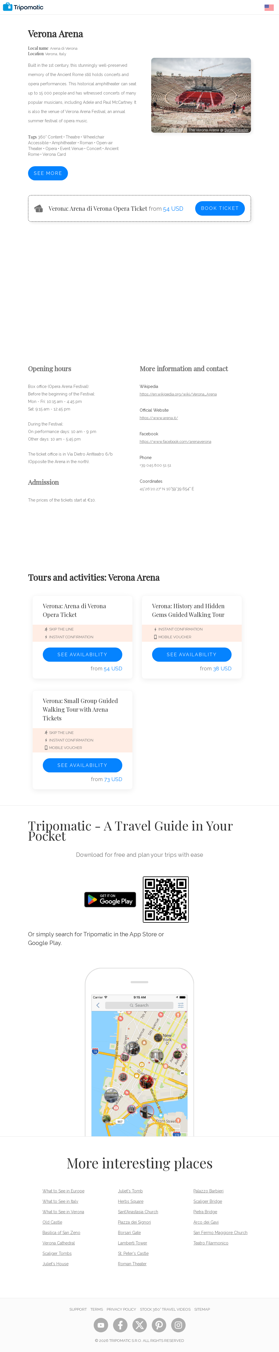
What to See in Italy (60, 1201)
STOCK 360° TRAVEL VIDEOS (165, 1309)
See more (48, 173)
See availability (83, 654)
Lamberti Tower (132, 1243)
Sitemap (202, 1309)
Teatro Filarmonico (210, 1243)
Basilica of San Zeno (61, 1232)
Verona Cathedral (59, 1243)
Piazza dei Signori (134, 1222)
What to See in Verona (63, 1211)
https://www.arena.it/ (159, 418)
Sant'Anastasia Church (138, 1211)
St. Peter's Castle (133, 1253)
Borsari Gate (129, 1232)
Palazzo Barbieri (208, 1191)
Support (78, 1309)
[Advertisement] (201, 158)
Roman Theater (132, 1264)
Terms (96, 1309)
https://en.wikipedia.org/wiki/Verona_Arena (178, 394)
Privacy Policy (121, 1309)
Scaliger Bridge (207, 1201)
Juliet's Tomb (130, 1191)
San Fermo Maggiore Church (220, 1232)
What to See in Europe (63, 1191)
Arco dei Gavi (206, 1222)
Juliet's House (56, 1264)
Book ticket (220, 208)
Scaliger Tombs (57, 1253)
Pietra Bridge (205, 1211)
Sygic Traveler (236, 130)
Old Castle (52, 1222)
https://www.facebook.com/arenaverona (175, 441)
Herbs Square (130, 1201)
